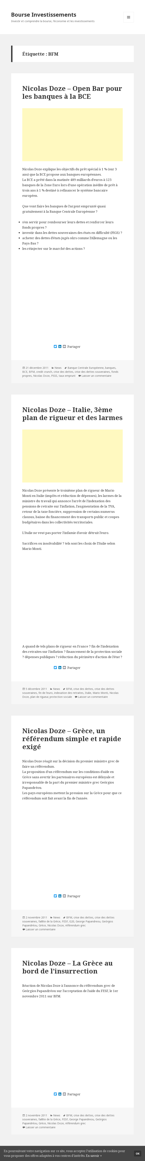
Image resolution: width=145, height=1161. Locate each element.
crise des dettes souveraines (92, 372)
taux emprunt (67, 375)
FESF (65, 921)
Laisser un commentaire (96, 375)
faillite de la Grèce (49, 921)
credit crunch (44, 372)
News (58, 368)
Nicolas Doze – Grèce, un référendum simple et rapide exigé (71, 738)
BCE (24, 372)
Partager (73, 346)
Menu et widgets (128, 22)
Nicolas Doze (41, 375)
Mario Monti (100, 693)
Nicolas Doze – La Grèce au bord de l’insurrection (67, 967)
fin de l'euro (46, 693)
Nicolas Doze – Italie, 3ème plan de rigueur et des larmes (72, 413)
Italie (88, 693)
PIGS (54, 375)
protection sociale (61, 697)
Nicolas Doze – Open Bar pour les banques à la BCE (72, 92)
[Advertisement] (72, 134)
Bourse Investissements (43, 14)
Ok (138, 1150)
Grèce (42, 925)
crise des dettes (63, 372)
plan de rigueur (39, 697)
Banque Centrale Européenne (86, 368)
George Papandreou (88, 921)
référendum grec (75, 925)
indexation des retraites (68, 693)
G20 (71, 921)
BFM (32, 372)
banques (110, 368)
